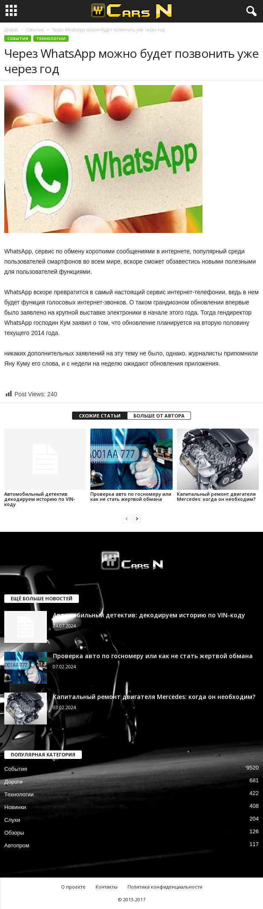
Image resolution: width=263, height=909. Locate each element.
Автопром (16, 845)
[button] (249, 11)
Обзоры (14, 832)
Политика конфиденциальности (164, 886)
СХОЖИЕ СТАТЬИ (100, 415)
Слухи (12, 820)
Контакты (106, 886)
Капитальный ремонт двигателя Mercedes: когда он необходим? (216, 496)
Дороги (13, 781)
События (35, 30)
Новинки (15, 807)
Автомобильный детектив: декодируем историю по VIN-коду (39, 499)
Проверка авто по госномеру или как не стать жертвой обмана (130, 496)
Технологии (51, 38)
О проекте (73, 886)
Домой (11, 30)
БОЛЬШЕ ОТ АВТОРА (159, 415)
